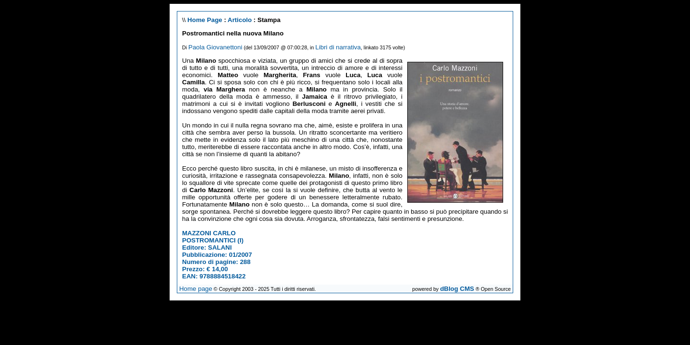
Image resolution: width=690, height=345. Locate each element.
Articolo (240, 19)
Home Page (204, 19)
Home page (195, 288)
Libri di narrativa (338, 47)
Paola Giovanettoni (215, 47)
